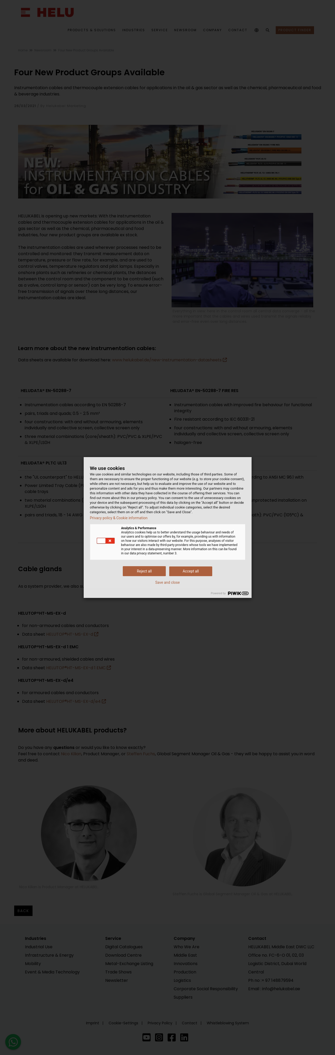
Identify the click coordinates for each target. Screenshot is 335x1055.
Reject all (144, 571)
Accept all (191, 571)
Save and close (167, 582)
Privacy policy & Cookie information (119, 518)
